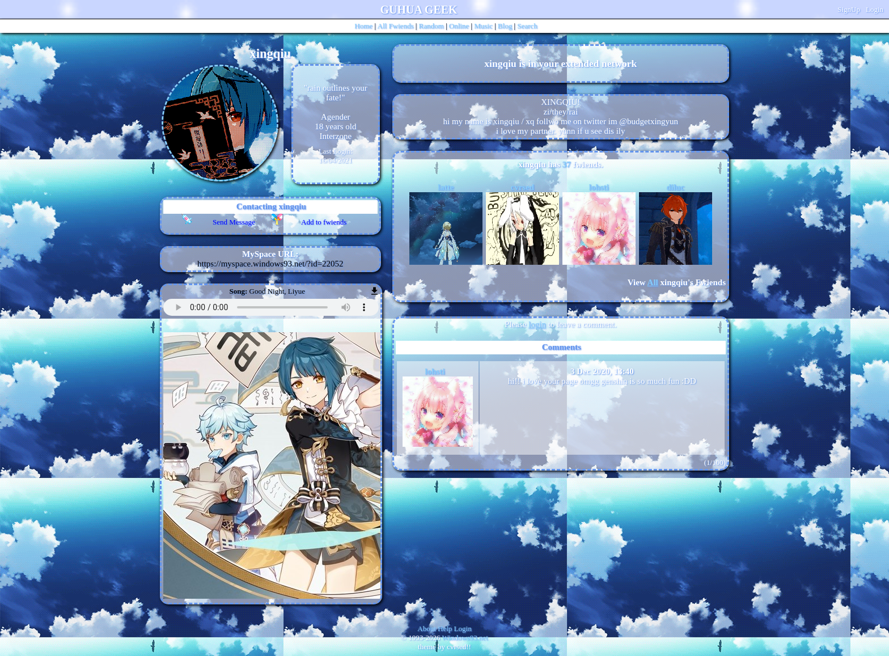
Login (874, 9)
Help (445, 628)
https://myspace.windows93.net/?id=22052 (270, 263)
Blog (505, 26)
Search (527, 26)
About (426, 628)
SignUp (848, 9)
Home (363, 26)
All (396, 26)
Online (459, 26)
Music (483, 26)
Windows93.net (465, 637)
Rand (431, 26)
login (537, 324)
